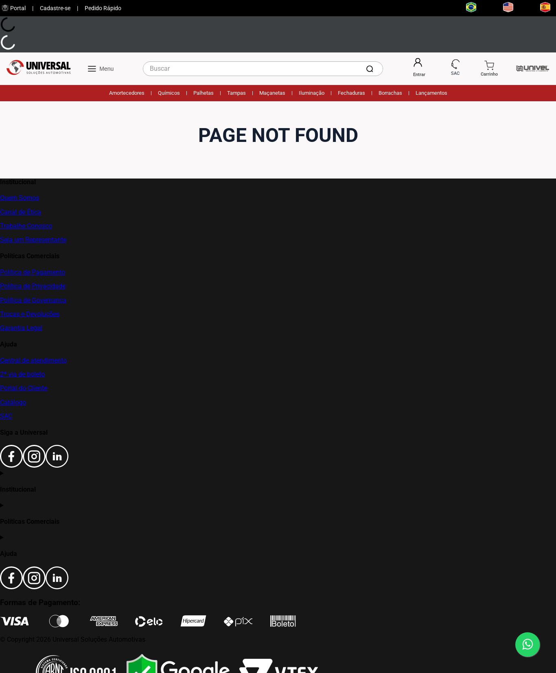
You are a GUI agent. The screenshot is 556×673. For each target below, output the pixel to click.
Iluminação (311, 93)
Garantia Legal (21, 328)
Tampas (236, 93)
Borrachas (390, 93)
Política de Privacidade (33, 286)
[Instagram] (34, 465)
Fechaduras (351, 93)
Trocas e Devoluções (29, 314)
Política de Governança (33, 300)
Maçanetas (272, 93)
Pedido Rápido (103, 8)
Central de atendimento (33, 360)
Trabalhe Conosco (26, 226)
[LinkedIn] (57, 465)
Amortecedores (126, 93)
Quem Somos (19, 198)
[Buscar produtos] (371, 68)
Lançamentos (431, 93)
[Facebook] (11, 465)
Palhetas (203, 93)
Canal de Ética (20, 212)
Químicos (169, 93)
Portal (14, 8)
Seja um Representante (33, 240)
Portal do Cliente (23, 388)
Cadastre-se (55, 8)
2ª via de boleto (22, 374)
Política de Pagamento (32, 272)
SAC (6, 416)
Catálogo (13, 402)
